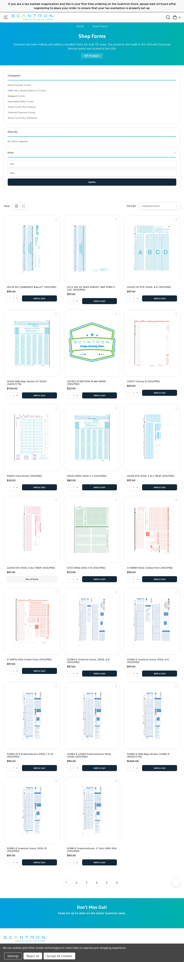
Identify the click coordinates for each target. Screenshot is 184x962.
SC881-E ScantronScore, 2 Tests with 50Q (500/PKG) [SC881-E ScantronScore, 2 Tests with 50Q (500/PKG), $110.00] (92, 849)
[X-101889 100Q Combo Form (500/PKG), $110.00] (152, 529)
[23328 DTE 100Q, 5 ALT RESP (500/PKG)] (134, 487)
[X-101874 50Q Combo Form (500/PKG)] (14, 671)
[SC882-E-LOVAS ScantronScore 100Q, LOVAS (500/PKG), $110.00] (92, 716)
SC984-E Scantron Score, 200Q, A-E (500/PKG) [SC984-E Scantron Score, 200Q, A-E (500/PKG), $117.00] (88, 661)
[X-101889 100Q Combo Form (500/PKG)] (134, 579)
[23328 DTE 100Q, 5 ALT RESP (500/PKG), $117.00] (152, 437)
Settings (13, 956)
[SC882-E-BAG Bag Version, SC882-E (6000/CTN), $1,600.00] (152, 716)
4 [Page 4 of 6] (96, 882)
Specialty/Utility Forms (21, 101)
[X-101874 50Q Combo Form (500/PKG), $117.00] (32, 621)
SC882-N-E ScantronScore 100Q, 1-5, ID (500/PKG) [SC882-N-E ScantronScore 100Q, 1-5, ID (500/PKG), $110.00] (30, 755)
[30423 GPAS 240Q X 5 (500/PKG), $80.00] (92, 437)
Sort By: (131, 205)
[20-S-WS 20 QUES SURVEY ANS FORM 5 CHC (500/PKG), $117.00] (92, 249)
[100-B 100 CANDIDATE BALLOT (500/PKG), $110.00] (32, 249)
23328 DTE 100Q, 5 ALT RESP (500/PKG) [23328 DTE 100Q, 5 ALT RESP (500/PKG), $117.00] (150, 476)
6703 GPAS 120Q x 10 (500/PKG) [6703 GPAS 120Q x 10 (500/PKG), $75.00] (86, 568)
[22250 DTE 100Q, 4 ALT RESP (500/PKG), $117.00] (32, 529)
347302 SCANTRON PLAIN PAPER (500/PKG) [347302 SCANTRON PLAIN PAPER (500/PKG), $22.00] (86, 382)
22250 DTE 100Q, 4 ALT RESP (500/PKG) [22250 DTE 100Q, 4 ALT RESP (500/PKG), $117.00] (31, 568)
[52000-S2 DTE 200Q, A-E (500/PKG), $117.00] (152, 249)
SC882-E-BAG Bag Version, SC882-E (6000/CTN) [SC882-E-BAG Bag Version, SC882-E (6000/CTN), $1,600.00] (148, 755)
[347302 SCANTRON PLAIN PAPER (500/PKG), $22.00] (92, 343)
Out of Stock (32, 579)
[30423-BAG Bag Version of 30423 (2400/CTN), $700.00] (32, 343)
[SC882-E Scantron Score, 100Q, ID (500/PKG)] (14, 862)
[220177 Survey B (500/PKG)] (134, 393)
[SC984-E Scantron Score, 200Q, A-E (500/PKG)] (74, 673)
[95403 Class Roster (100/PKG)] (14, 487)
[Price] (92, 154)
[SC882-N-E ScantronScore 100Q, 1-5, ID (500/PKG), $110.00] (32, 716)
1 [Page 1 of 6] (66, 882)
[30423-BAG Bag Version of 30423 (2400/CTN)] (14, 395)
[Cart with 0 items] (176, 17)
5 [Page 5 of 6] (107, 882)
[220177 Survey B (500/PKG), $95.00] (152, 343)
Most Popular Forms (19, 85)
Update (92, 182)
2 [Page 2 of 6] (76, 882)
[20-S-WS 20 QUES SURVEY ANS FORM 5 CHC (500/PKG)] (74, 301)
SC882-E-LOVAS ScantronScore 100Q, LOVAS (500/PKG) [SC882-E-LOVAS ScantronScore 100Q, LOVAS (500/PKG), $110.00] (89, 755)
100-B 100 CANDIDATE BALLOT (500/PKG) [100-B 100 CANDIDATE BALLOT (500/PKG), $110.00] (31, 287)
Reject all (33, 956)
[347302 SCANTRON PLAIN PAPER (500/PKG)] (74, 395)
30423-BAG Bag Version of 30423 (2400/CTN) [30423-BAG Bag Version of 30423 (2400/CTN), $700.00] (27, 382)
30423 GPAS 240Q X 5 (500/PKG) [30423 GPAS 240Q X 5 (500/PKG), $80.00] (87, 476)
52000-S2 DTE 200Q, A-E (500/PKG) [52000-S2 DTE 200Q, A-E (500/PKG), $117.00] (149, 287)
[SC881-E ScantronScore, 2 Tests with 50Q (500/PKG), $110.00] (92, 810)
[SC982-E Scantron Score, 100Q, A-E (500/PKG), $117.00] (152, 621)
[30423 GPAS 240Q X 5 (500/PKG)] (74, 487)
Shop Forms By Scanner (22, 106)
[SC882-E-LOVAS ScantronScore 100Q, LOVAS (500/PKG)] (74, 768)
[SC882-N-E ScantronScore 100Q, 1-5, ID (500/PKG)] (14, 768)
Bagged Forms (16, 96)
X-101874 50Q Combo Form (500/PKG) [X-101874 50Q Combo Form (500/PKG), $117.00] (29, 659)
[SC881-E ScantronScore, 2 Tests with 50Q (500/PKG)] (74, 862)
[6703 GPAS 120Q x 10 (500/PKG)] (74, 579)
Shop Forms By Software (22, 117)
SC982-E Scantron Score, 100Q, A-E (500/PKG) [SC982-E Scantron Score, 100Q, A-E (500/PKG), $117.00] (148, 661)
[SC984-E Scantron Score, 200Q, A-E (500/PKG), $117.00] (92, 621)
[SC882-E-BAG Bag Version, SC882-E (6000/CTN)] (134, 768)
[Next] (176, 883)
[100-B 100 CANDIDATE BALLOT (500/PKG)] (14, 298)
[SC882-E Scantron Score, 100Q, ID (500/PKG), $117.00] (32, 810)
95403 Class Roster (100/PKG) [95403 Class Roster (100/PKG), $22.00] (24, 476)
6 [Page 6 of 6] (117, 882)
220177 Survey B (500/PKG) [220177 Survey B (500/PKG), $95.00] (143, 381)
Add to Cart (39, 299)
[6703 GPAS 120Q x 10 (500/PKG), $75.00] (92, 529)
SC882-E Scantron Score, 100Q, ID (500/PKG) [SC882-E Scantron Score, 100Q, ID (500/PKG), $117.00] (27, 849)
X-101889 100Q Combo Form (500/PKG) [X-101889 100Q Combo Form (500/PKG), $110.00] (150, 568)
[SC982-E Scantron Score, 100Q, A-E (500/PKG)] (134, 673)
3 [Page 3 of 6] (86, 882)
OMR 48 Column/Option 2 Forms (27, 90)
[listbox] (159, 206)
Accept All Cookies (59, 956)
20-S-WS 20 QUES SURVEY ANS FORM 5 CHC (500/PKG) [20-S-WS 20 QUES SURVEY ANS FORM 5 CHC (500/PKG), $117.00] (91, 288)
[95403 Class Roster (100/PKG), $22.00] (32, 437)
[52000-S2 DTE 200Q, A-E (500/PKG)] (134, 298)
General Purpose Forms (21, 112)
